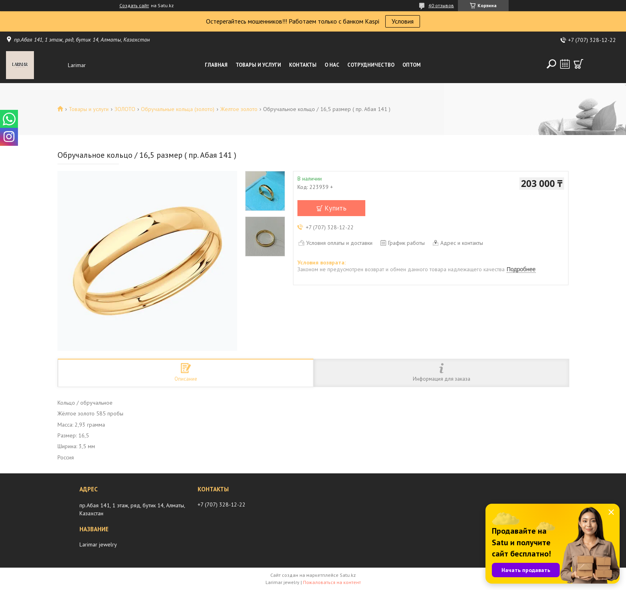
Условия (403, 21)
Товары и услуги (258, 65)
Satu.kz (348, 575)
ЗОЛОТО (125, 109)
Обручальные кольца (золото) (177, 109)
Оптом (411, 65)
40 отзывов (441, 5)
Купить (336, 208)
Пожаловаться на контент (332, 582)
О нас (332, 65)
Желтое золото (239, 109)
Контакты (303, 65)
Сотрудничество (370, 65)
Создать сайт (134, 5)
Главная (216, 65)
